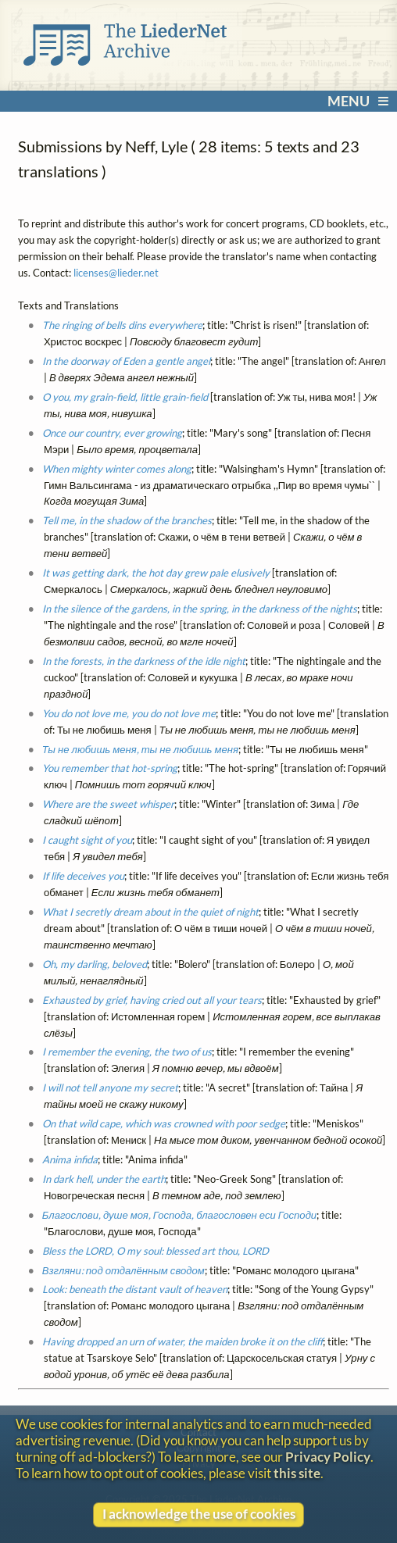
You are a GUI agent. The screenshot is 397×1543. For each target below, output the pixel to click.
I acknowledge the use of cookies (198, 1513)
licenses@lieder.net (116, 272)
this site (297, 1473)
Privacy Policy (327, 1456)
